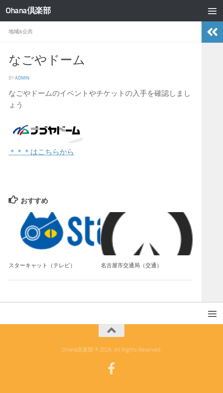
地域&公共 (21, 31)
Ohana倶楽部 (28, 10)
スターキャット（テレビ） (42, 265)
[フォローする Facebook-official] (111, 369)
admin (22, 78)
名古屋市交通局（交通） (131, 265)
